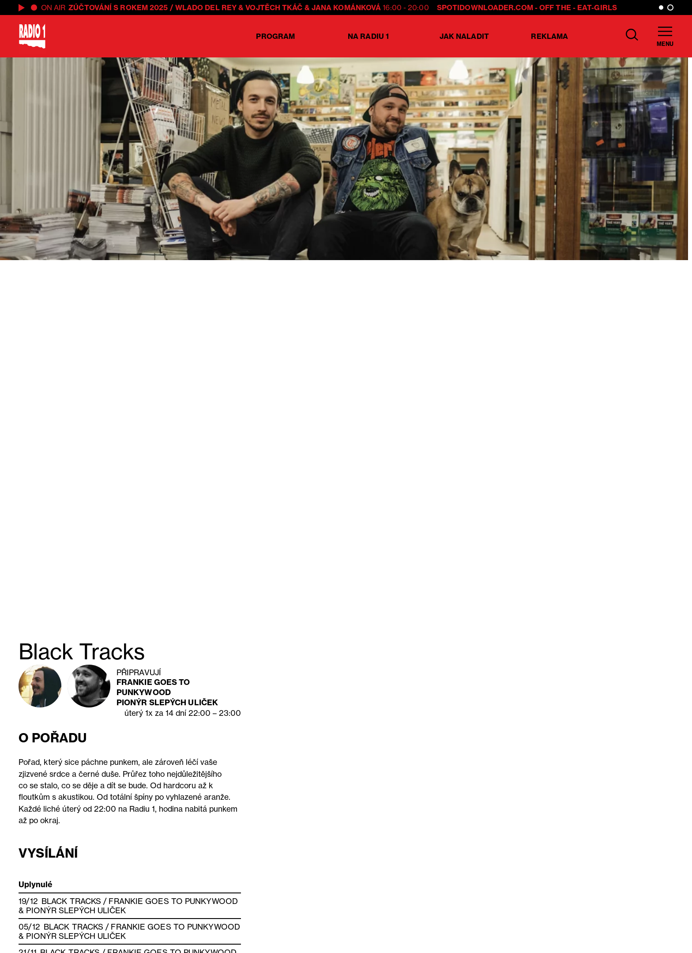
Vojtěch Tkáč (273, 7)
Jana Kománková (346, 7)
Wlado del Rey (206, 7)
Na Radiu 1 (368, 36)
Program (275, 36)
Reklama (549, 36)
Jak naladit (464, 36)
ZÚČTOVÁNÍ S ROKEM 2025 (118, 7)
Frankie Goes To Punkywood (153, 687)
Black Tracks (71, 901)
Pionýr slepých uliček (167, 702)
